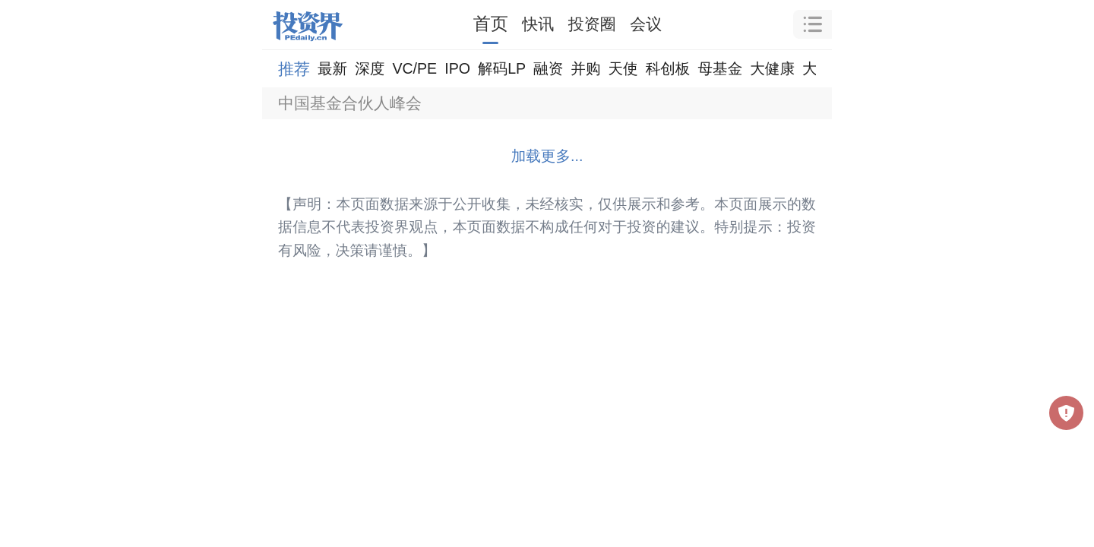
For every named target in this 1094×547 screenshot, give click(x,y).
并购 (585, 68)
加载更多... (547, 155)
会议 (646, 24)
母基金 (719, 68)
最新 (332, 68)
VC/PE (414, 68)
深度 (369, 68)
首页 (490, 23)
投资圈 (592, 24)
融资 (548, 68)
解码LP (502, 68)
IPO (457, 68)
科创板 (668, 68)
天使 (622, 68)
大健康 (772, 68)
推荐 (294, 68)
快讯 (538, 24)
